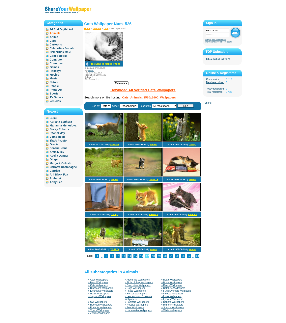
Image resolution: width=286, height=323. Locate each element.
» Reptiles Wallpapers (136, 304)
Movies (54, 74)
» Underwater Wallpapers (138, 310)
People (54, 86)
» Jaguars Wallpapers (99, 296)
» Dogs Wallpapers (135, 288)
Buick (53, 118)
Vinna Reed (57, 136)
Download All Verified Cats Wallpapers (143, 90)
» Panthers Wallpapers (137, 302)
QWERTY (153, 179)
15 (135, 256)
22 (177, 256)
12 (117, 256)
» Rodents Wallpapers (100, 307)
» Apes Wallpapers (98, 279)
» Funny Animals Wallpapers (176, 290)
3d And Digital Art (61, 29)
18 (153, 256)
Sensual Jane (59, 148)
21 (171, 256)
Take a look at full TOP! (218, 59)
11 (111, 256)
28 (197, 256)
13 (123, 256)
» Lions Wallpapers (171, 296)
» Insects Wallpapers (172, 293)
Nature (54, 82)
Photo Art (56, 89)
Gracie (54, 144)
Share (208, 102)
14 (129, 256)
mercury (153, 214)
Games (54, 67)
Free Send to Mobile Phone (105, 64)
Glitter (91, 70)
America (114, 144)
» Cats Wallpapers (98, 285)
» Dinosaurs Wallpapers (100, 288)
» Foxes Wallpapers (135, 290)
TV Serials (56, 97)
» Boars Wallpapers (171, 282)
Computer (56, 59)
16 (141, 256)
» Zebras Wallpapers (99, 313)
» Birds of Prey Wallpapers (139, 282)
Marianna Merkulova (63, 125)
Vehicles (55, 101)
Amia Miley (57, 151)
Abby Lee (56, 182)
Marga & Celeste (60, 163)
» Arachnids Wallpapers (137, 279)
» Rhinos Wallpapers (172, 304)
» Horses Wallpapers (136, 293)
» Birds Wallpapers (98, 282)
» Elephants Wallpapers (100, 290)
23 (183, 256)
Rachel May (57, 133)
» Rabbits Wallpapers (172, 302)
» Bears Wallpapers (171, 279)
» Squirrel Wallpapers (172, 307)
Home (87, 28)
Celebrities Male (60, 52)
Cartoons (56, 44)
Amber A (55, 178)
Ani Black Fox (59, 174)
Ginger (54, 159)
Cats (106, 28)
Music (54, 78)
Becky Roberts (59, 129)
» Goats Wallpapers (98, 293)
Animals (97, 28)
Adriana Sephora (61, 121)
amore (153, 249)
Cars (53, 40)
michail (153, 144)
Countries (56, 63)
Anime (54, 37)
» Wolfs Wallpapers (171, 310)
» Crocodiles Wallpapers (138, 285)
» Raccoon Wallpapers (100, 304)
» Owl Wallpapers (97, 302)
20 (165, 256)
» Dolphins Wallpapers (173, 288)
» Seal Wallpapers (134, 307)
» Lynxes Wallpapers (172, 299)
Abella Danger (59, 155)
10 (105, 256)
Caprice (55, 170)
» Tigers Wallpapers (98, 310)
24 (189, 256)
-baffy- (192, 144)
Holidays (55, 70)
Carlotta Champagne (63, 167)
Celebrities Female (62, 48)
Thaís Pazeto (58, 140)
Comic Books (58, 55)
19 (159, 256)
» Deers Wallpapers (171, 285)
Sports (54, 93)
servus (192, 179)
